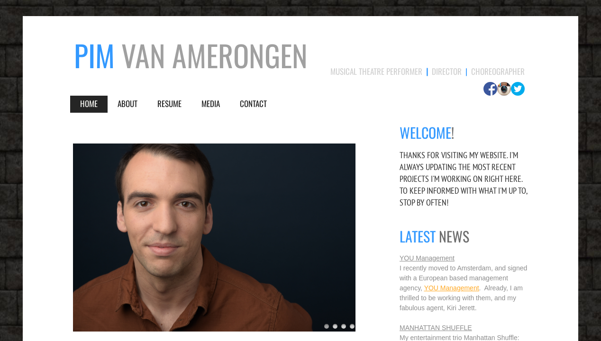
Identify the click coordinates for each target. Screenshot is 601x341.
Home (89, 103)
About (127, 103)
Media (210, 103)
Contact (253, 103)
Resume (169, 103)
